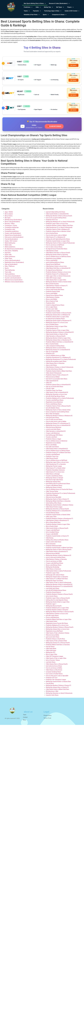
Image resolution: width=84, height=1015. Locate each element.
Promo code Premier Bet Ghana (55, 292)
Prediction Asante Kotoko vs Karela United (58, 517)
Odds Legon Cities (51, 519)
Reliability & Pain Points (32, 14)
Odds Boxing (49, 541)
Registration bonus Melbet (53, 261)
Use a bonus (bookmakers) (12, 279)
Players (70, 7)
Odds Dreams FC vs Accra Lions (55, 475)
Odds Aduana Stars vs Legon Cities (56, 283)
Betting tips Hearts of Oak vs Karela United (58, 413)
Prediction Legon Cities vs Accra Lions (57, 226)
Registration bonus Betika (53, 446)
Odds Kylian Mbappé (52, 498)
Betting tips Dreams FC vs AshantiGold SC (58, 352)
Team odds (8, 275)
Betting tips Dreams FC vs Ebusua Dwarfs (58, 645)
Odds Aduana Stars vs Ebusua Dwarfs (57, 667)
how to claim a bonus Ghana (54, 250)
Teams (27, 10)
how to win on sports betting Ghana (56, 220)
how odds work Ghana (52, 449)
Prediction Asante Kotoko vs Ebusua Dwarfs (58, 316)
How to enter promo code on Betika (56, 424)
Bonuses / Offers (9, 226)
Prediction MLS (50, 306)
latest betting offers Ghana (53, 506)
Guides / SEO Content (11, 244)
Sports (46, 14)
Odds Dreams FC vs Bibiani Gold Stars (57, 581)
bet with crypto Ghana (52, 618)
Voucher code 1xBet (51, 312)
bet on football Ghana (52, 327)
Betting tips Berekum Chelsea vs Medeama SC (59, 418)
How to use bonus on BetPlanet (55, 248)
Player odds (8, 257)
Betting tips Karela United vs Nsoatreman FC (58, 323)
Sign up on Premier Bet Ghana (54, 389)
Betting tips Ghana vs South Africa (56, 350)
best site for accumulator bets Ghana (56, 382)
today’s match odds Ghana (53, 545)
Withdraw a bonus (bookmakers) (14, 285)
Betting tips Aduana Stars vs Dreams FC (57, 690)
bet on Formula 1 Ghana (53, 663)
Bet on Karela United (52, 529)
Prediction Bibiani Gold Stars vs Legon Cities (58, 622)
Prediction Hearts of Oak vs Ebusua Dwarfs (58, 409)
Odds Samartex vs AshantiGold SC (56, 434)
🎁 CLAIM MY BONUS (54, 129)
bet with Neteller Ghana (52, 411)
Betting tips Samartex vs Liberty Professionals (59, 696)
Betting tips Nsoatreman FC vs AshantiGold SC (59, 589)
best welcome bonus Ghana (54, 669)
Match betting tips (10, 246)
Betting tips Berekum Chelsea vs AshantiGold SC (60, 335)
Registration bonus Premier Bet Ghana (57, 626)
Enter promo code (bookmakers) (14, 240)
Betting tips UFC (50, 655)
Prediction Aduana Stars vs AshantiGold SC (58, 387)
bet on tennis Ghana (51, 599)
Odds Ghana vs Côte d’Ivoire (54, 673)
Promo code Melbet (51, 296)
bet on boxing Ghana (52, 236)
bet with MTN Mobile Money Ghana (56, 593)
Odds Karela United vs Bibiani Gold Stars (57, 692)
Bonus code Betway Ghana (53, 568)
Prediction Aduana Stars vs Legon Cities (57, 319)
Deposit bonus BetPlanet (53, 267)
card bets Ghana (50, 665)
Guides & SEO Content (72, 10)
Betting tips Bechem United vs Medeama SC (58, 558)
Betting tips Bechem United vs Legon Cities (58, 341)
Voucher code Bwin (51, 440)
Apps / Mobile (9, 215)
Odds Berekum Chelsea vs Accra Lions (57, 616)
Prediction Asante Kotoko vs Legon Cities (58, 244)
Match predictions (10, 250)
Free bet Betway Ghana (52, 515)
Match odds (8, 248)
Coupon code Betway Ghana (54, 488)
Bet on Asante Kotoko (52, 347)
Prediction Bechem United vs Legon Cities (58, 527)
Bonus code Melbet (51, 302)
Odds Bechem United (52, 253)
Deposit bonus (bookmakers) (13, 238)
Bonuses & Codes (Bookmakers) (59, 3)
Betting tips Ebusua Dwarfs (53, 609)
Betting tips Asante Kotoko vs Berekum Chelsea (59, 508)
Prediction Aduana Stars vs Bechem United (58, 234)
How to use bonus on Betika (54, 671)
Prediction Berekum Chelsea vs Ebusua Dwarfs (59, 597)
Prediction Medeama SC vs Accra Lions (57, 628)
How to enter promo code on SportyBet (57, 678)
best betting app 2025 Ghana (54, 438)
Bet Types (60, 7)
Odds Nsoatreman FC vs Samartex (56, 467)
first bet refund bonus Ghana (54, 372)
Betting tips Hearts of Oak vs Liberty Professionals (60, 246)
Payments (37, 10)
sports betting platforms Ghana (55, 265)
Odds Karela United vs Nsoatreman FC (57, 554)
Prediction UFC (50, 356)
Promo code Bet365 (51, 263)
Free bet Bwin (50, 686)
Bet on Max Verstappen (52, 416)
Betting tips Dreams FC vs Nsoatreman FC (58, 426)
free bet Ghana (50, 649)
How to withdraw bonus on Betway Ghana (58, 453)
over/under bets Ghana (52, 591)
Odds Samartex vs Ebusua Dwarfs (55, 339)
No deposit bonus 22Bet (53, 314)
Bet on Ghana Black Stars (53, 525)
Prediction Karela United (53, 294)
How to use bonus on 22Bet (54, 564)
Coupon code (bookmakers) (13, 236)
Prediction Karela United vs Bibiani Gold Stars (59, 374)
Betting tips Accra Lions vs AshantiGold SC (58, 428)
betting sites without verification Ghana (57, 543)
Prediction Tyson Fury (52, 459)
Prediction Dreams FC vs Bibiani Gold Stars (58, 455)
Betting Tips (48, 7)
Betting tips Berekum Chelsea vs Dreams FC (58, 688)
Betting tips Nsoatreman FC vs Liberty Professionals (61, 362)
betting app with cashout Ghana (55, 578)
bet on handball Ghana (52, 535)
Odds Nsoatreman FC (52, 331)
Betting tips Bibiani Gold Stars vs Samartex (58, 504)
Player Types (8, 261)
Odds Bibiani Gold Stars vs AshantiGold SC (58, 271)
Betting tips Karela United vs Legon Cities (58, 605)
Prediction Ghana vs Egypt (53, 442)
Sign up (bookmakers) (11, 267)
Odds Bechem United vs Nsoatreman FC (57, 523)
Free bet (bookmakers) (11, 242)
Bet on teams (8, 219)
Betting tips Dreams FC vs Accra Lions (57, 325)
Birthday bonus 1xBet (52, 694)
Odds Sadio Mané (51, 651)
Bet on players (9, 217)
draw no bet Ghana (51, 368)
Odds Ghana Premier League (54, 510)
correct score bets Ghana (53, 432)
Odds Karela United (51, 624)
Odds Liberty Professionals (53, 376)
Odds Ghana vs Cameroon (53, 572)
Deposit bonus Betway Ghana (54, 298)
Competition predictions (12, 234)
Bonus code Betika (51, 448)
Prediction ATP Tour (51, 680)
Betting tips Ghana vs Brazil (54, 490)
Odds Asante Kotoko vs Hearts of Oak (57, 337)
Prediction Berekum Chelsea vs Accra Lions (58, 275)
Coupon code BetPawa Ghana (54, 566)
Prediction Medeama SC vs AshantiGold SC (58, 513)
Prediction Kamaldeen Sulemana (55, 473)
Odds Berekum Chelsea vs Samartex (56, 562)
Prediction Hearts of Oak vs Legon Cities (57, 333)
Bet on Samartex (51, 546)
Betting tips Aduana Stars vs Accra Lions (57, 632)
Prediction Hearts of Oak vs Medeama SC (58, 232)
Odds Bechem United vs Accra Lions (56, 269)
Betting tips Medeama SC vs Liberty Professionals (60, 224)
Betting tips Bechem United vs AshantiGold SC (59, 587)
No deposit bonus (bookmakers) (14, 252)
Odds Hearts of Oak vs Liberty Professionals (58, 585)
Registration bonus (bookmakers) (14, 265)
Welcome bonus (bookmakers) (13, 283)
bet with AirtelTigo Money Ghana (55, 399)
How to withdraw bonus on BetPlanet (56, 463)
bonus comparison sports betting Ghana (57, 415)
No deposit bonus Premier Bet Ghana (56, 252)
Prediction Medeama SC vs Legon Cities (57, 611)
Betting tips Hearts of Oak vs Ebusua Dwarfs (58, 552)
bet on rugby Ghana (51, 310)
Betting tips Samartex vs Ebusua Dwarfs (57, 512)
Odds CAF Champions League (54, 659)
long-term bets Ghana (52, 698)
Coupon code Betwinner (53, 436)
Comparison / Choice (11, 228)
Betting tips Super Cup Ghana (54, 583)
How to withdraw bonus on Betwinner (56, 444)
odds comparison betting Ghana (55, 349)
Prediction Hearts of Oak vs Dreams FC (57, 378)
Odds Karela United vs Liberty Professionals (58, 574)
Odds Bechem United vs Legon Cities (56, 329)
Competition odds (10, 232)
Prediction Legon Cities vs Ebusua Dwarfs (58, 601)
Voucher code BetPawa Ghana (54, 403)
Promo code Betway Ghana (53, 407)
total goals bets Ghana (52, 420)
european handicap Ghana (53, 675)
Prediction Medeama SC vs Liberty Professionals (60, 401)
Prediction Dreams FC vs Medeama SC (57, 277)
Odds (38, 7)
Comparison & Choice (59, 14)
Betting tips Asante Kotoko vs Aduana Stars (58, 684)
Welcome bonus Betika (52, 638)
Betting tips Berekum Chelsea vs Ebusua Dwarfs (59, 630)
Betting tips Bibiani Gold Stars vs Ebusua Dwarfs (60, 614)
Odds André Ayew (51, 653)
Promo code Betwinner (52, 620)
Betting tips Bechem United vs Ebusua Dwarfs (59, 219)
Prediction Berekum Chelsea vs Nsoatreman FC (59, 521)
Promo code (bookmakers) (12, 263)
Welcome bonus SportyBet (53, 500)
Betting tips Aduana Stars (53, 484)
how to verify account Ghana (54, 422)
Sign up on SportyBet (52, 354)
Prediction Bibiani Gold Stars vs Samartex (58, 647)
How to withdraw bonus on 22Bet (55, 358)
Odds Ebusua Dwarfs (52, 461)
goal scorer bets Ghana (52, 640)
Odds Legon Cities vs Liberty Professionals (58, 279)
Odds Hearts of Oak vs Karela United (56, 644)
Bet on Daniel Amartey (52, 286)
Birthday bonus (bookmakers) (13, 222)
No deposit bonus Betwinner (54, 273)
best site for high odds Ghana (54, 482)
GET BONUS (73, 65)
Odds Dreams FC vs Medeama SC (55, 240)
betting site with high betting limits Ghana (58, 242)
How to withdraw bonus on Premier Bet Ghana (59, 492)
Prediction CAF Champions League (56, 682)
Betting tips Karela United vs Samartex (57, 257)
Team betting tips (10, 273)
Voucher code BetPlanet (53, 457)
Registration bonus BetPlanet (54, 634)
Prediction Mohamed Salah (53, 548)
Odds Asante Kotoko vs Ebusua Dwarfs (57, 531)
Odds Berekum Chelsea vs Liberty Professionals (59, 370)
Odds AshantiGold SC (52, 383)
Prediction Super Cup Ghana (54, 393)
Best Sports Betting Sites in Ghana (35, 3)
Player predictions (10, 259)
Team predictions (10, 277)
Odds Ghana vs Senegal (53, 477)
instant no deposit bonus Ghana (55, 308)
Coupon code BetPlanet (52, 533)
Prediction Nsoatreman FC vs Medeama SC (58, 360)
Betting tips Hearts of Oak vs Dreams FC (57, 502)
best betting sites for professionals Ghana (58, 486)
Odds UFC (49, 385)
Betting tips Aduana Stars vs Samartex (57, 579)
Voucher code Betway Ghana (54, 479)
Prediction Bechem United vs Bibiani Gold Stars (59, 228)
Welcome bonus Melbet (52, 380)
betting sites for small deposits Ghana (57, 603)
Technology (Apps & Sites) (52, 10)
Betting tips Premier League (54, 469)
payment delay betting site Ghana (55, 215)
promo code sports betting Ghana (55, 560)
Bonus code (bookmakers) (12, 224)
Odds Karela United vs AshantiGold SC (57, 451)
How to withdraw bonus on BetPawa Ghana (58, 259)
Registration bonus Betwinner (54, 405)
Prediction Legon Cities (52, 576)
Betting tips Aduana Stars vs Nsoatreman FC (58, 343)
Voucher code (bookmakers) (13, 281)
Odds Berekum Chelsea (52, 300)
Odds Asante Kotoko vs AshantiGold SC (57, 217)
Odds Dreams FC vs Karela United (55, 471)
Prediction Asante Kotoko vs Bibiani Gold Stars (59, 550)
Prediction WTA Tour (52, 222)
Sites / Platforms (9, 269)
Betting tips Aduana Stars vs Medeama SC (58, 317)
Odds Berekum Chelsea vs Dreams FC (57, 288)
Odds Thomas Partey (52, 494)
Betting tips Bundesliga (52, 570)
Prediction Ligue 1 (51, 607)
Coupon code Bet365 (52, 537)
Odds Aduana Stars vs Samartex (55, 366)
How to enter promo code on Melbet (56, 238)
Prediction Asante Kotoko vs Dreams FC (57, 539)
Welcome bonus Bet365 (53, 556)
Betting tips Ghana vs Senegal (54, 481)
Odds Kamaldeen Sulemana (54, 290)
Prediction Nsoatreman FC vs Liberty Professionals (60, 496)
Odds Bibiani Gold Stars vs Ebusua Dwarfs (58, 255)
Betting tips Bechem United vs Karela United (58, 285)
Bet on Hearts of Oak (52, 304)
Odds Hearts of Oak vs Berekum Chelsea (57, 636)
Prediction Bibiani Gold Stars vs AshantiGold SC (59, 345)
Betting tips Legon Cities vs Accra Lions (57, 465)
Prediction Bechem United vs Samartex (57, 612)
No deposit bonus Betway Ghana (55, 321)
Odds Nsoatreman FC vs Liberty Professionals (59, 230)
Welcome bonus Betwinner (53, 430)
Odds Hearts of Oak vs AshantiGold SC (57, 395)
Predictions (28, 7)
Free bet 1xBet (50, 391)
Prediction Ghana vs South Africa (55, 642)
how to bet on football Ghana (54, 677)
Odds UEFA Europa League (53, 281)
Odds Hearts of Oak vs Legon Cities (56, 661)
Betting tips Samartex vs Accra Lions (56, 397)
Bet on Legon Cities (51, 657)
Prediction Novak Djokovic (53, 595)
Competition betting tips (12, 230)
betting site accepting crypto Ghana (56, 364)
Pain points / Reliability (11, 253)
